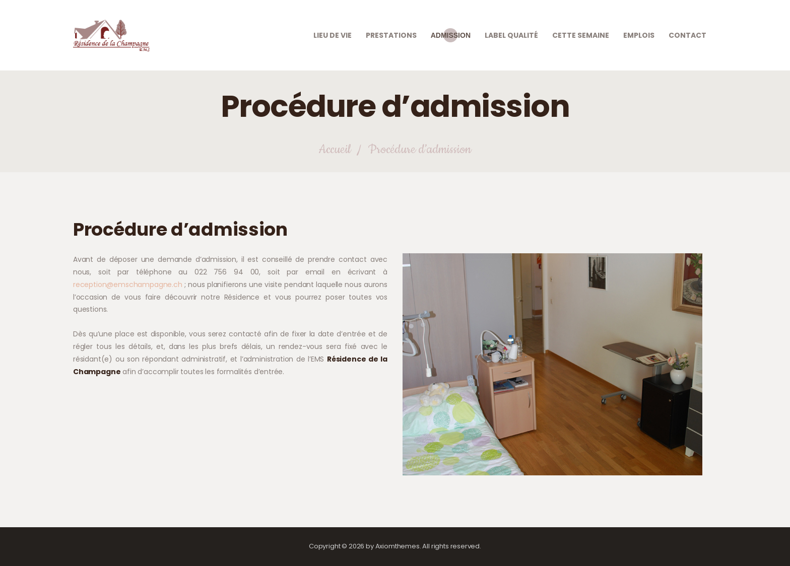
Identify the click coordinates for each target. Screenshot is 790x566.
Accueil (334, 150)
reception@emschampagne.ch (127, 284)
